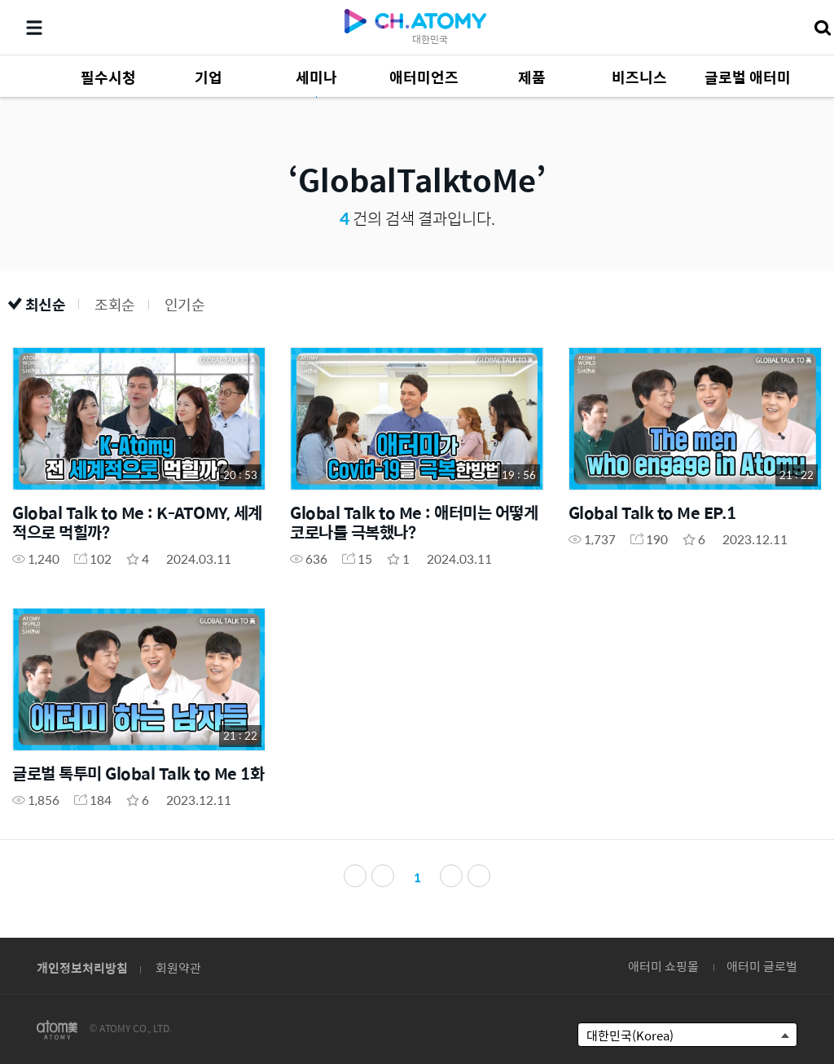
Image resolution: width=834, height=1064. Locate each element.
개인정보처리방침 (82, 967)
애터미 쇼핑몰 (663, 965)
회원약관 (178, 967)
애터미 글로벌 (761, 965)
